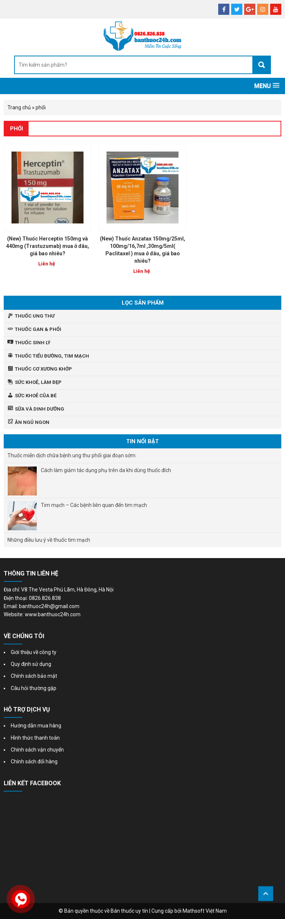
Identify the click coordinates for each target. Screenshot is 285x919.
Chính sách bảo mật (34, 676)
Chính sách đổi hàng (34, 761)
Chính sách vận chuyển (37, 750)
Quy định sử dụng (31, 664)
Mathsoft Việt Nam (205, 911)
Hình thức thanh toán (35, 738)
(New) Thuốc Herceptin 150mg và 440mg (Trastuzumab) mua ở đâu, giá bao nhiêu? (47, 246)
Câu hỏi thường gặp (33, 688)
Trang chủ (19, 107)
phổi (16, 128)
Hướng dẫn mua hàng (36, 726)
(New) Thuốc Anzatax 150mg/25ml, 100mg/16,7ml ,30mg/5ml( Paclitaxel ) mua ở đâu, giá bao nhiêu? (142, 250)
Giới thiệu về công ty (33, 652)
